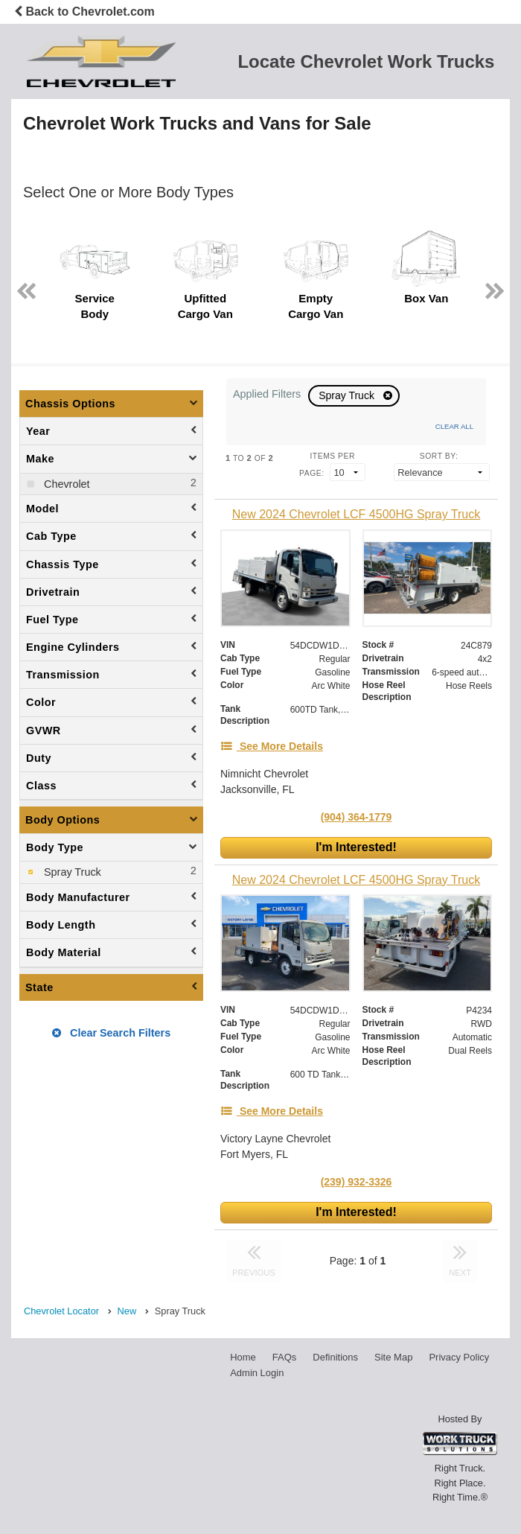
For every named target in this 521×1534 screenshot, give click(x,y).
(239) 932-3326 (356, 1182)
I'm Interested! (356, 847)
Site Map (393, 1357)
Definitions (335, 1357)
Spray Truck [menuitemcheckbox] (71, 872)
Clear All (454, 426)
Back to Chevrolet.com (84, 11)
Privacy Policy (459, 1357)
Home (243, 1357)
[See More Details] (271, 746)
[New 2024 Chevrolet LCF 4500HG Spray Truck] (356, 514)
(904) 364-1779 (356, 817)
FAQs (284, 1357)
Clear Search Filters (111, 1033)
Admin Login (257, 1372)
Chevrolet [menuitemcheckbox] (65, 484)
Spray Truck (348, 395)
